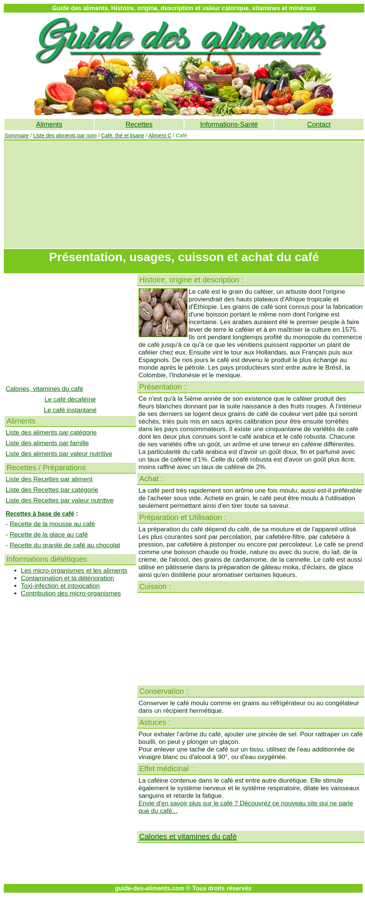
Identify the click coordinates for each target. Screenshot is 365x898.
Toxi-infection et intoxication (60, 585)
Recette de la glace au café (48, 534)
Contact (318, 124)
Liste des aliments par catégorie (51, 432)
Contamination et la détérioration (67, 578)
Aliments (49, 124)
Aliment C (159, 135)
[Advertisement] (184, 195)
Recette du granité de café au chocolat (64, 545)
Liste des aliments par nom (64, 135)
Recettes (139, 124)
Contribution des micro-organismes (71, 593)
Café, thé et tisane (122, 135)
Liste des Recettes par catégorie (52, 489)
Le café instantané (70, 410)
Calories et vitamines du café (188, 836)
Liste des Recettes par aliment (49, 479)
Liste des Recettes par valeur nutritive (59, 500)
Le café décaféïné (70, 399)
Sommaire (17, 135)
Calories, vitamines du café (44, 388)
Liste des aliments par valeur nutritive (59, 453)
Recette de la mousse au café (52, 524)
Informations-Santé (229, 124)
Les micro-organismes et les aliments (74, 570)
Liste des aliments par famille (47, 443)
